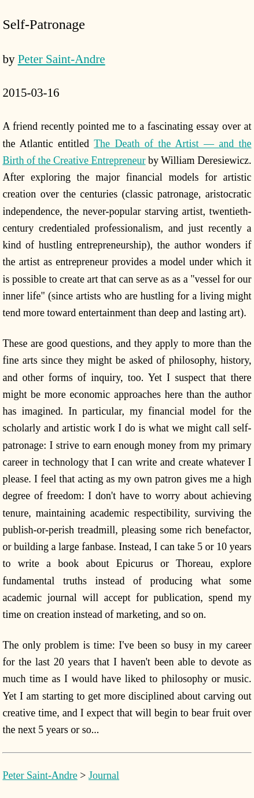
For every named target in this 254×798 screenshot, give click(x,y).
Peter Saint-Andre (61, 59)
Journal (104, 775)
